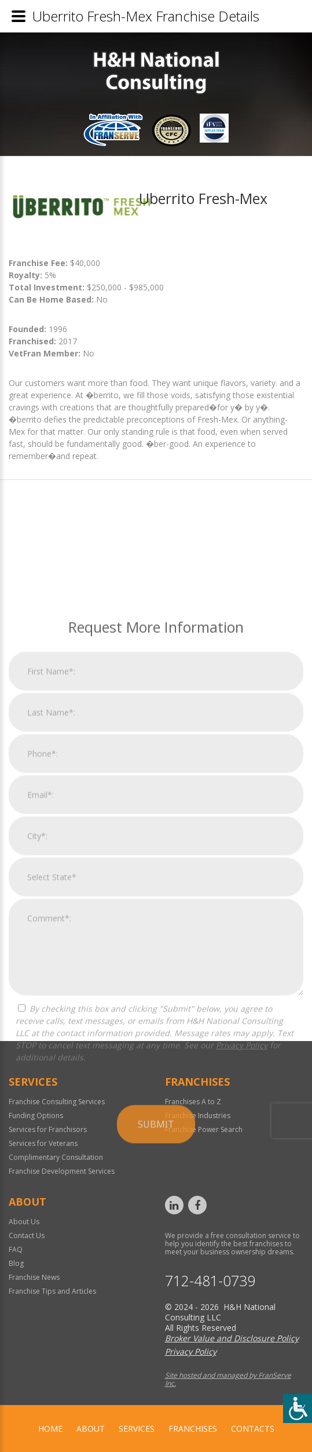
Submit (156, 1430)
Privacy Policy (241, 1351)
